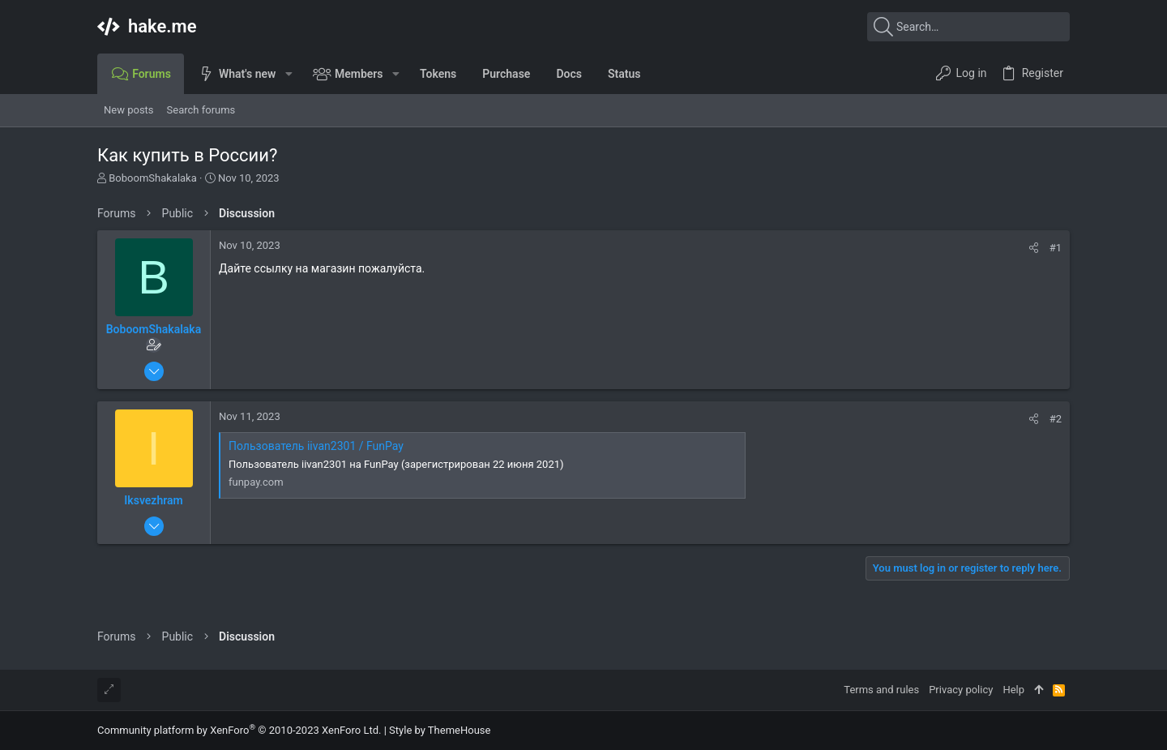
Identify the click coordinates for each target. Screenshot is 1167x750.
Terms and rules (881, 690)
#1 (1055, 248)
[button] (288, 73)
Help (1013, 690)
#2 (1055, 419)
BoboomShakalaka (153, 178)
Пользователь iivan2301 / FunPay (316, 445)
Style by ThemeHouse (439, 730)
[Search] (968, 26)
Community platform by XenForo (239, 730)
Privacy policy (961, 690)
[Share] (1034, 247)
